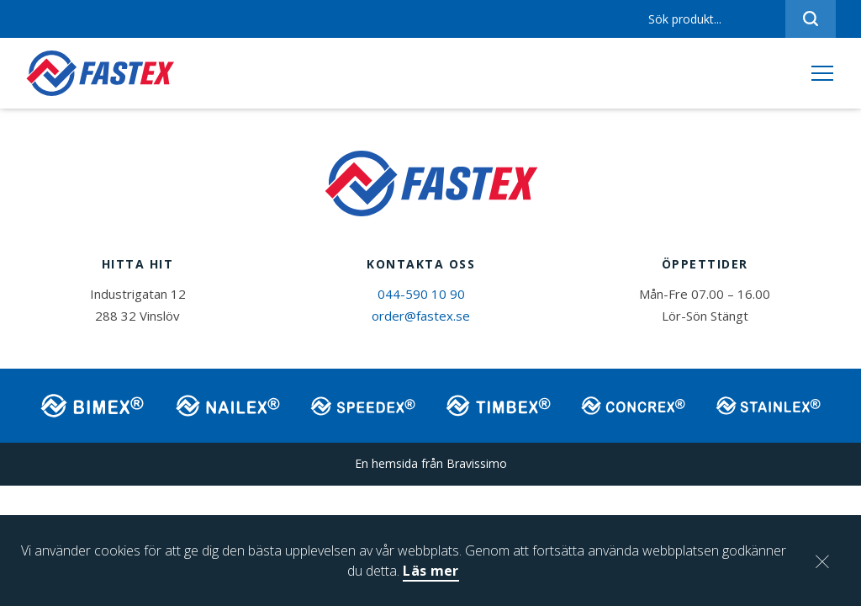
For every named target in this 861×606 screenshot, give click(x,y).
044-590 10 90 (421, 296)
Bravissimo (476, 466)
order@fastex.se (421, 318)
